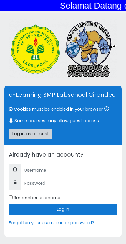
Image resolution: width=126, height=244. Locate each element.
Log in (63, 209)
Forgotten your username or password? (51, 223)
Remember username (37, 198)
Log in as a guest (30, 134)
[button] (108, 109)
